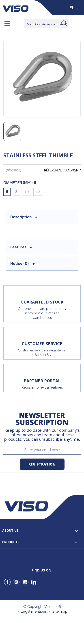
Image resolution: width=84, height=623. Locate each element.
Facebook (7, 582)
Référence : (53, 170)
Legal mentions (34, 611)
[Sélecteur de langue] (75, 8)
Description (23, 216)
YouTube (16, 582)
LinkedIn (34, 582)
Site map (59, 611)
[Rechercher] (46, 23)
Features (21, 247)
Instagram (25, 582)
